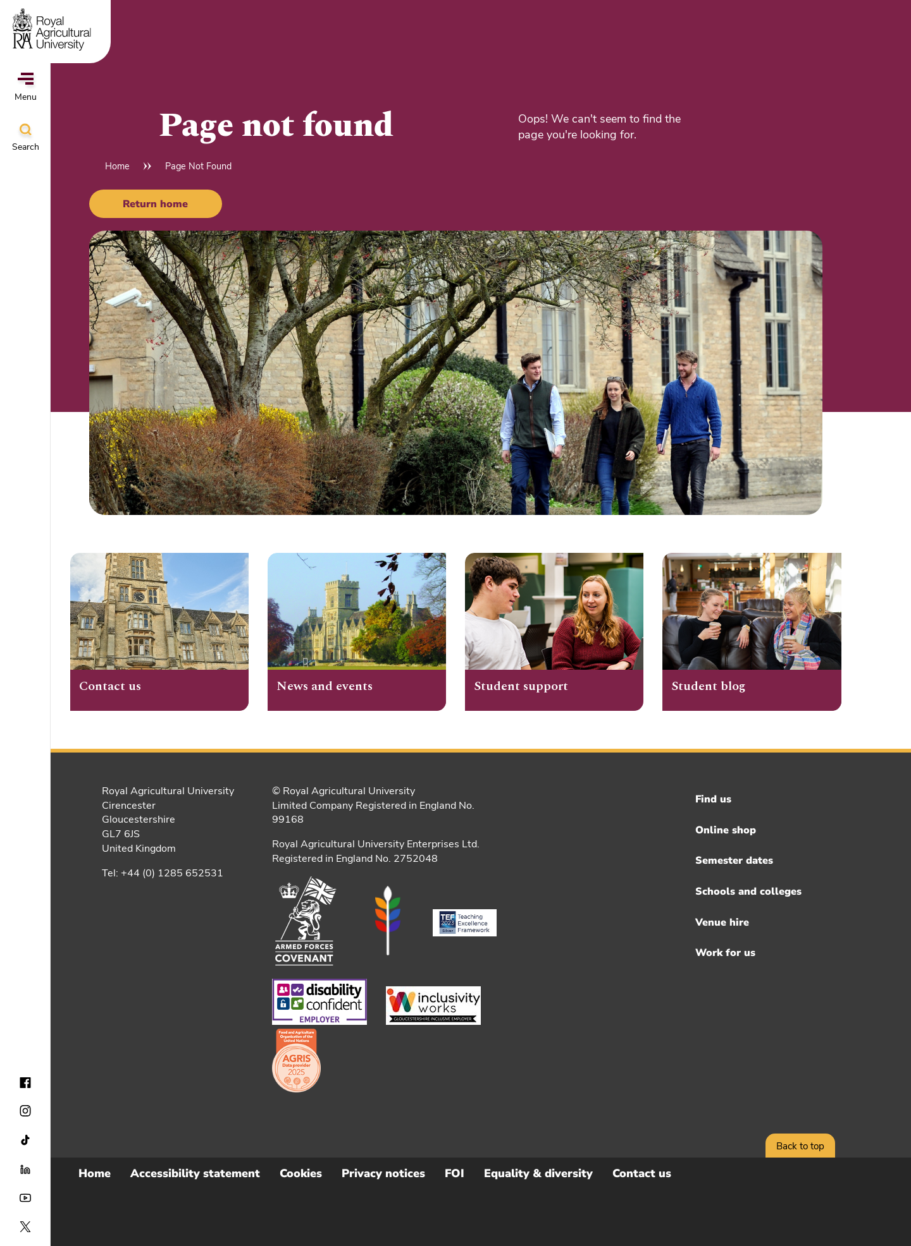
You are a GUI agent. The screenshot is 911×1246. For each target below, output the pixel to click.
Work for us (725, 953)
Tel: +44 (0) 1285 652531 (162, 873)
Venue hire (722, 922)
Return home (155, 204)
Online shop (725, 830)
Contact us (641, 1173)
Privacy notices (383, 1173)
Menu (26, 88)
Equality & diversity (538, 1173)
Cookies (301, 1173)
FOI (454, 1173)
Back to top (800, 1146)
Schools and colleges (748, 891)
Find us (713, 799)
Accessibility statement (195, 1173)
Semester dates (734, 861)
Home (117, 166)
